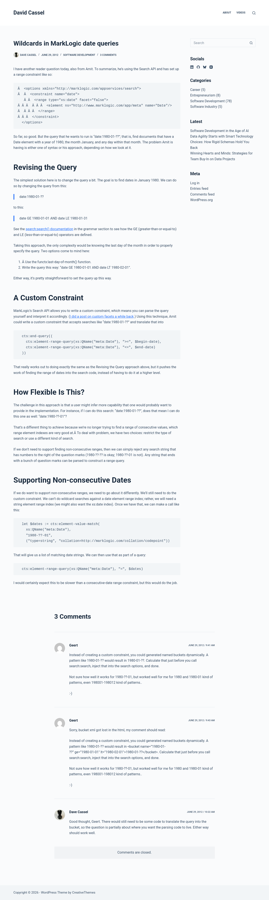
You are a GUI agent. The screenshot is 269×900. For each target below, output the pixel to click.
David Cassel (29, 13)
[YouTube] (211, 67)
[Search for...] (218, 43)
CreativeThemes (83, 892)
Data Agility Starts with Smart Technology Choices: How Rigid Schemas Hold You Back (221, 142)
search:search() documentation (49, 229)
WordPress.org (201, 200)
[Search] (254, 13)
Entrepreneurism (202, 95)
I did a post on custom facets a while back (102, 316)
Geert (73, 645)
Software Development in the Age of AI (219, 131)
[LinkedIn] (191, 67)
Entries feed (199, 189)
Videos (240, 12)
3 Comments (108, 54)
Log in (194, 183)
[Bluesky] (204, 67)
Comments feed (202, 194)
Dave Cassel (78, 812)
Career (195, 90)
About (227, 12)
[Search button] (251, 43)
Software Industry (203, 107)
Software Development (79, 54)
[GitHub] (198, 67)
